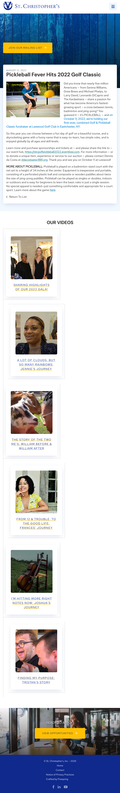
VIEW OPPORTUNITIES (60, 733)
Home (60, 765)
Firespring (63, 779)
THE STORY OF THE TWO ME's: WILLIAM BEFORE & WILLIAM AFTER (31, 444)
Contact (60, 770)
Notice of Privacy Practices (60, 774)
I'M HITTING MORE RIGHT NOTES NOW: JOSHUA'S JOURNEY (31, 603)
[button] (113, 6)
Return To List (18, 197)
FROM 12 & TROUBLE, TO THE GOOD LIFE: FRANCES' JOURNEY (36, 523)
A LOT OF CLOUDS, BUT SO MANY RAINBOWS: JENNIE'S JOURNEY (36, 364)
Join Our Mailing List (27, 47)
